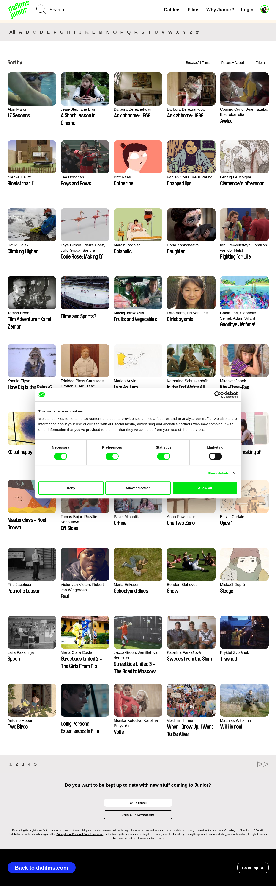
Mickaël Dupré (232, 584)
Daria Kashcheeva (183, 245)
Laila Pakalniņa (21, 652)
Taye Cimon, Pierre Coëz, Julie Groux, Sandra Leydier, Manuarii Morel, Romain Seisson (83, 248)
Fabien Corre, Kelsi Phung (190, 177)
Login (247, 9)
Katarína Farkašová (184, 652)
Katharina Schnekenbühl (188, 381)
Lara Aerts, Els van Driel (188, 313)
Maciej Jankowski (129, 313)
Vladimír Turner (180, 720)
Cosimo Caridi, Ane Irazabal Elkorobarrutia (244, 112)
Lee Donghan (72, 177)
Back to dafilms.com (41, 868)
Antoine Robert (20, 720)
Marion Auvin (125, 381)
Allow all (205, 488)
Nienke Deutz (19, 177)
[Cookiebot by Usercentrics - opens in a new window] (218, 394)
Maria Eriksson (126, 584)
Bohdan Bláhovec (182, 584)
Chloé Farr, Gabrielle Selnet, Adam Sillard (238, 315)
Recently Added (232, 62)
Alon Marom (18, 109)
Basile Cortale (232, 517)
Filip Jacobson (20, 584)
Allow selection (138, 488)
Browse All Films (198, 62)
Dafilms (172, 9)
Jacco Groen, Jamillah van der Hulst (137, 655)
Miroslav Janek (233, 381)
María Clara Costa (76, 652)
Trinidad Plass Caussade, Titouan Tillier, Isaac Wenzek (83, 384)
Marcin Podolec (127, 245)
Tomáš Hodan (20, 313)
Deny (71, 488)
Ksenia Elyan (19, 381)
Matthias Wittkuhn (235, 720)
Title (259, 62)
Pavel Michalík (126, 517)
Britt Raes (122, 177)
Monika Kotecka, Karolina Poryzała (136, 723)
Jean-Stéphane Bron (78, 109)
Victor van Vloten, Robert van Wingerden (82, 587)
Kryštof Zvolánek (234, 652)
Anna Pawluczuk (181, 517)
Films (193, 9)
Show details (218, 473)
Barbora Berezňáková (132, 109)
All (12, 32)
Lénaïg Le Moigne (235, 177)
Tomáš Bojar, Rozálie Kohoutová (79, 519)
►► (263, 764)
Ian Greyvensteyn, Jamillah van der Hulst (243, 248)
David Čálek (18, 245)
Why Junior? (220, 9)
